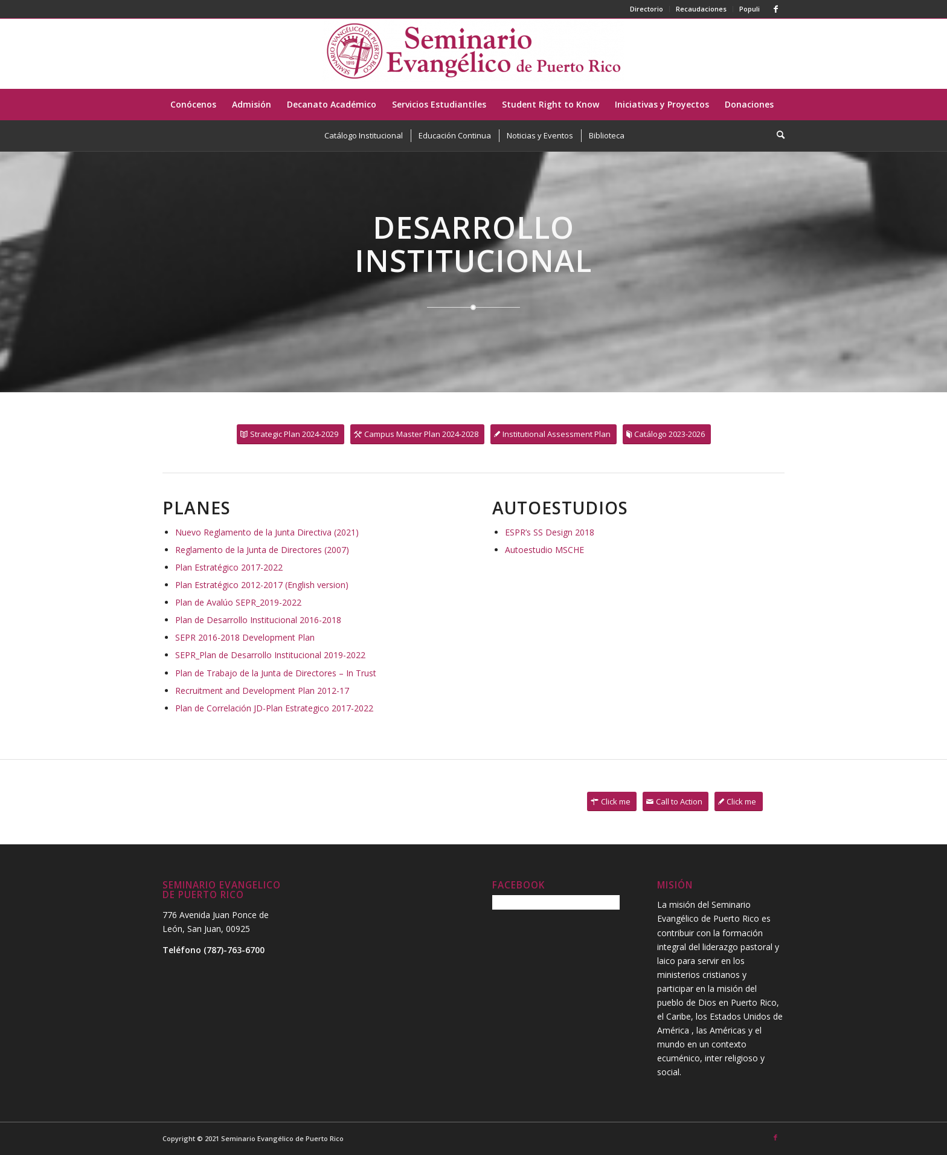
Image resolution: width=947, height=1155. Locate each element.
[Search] (777, 135)
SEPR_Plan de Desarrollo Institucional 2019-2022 (270, 655)
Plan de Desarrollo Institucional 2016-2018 (258, 620)
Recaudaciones (701, 8)
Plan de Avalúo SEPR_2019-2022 (238, 602)
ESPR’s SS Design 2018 (549, 532)
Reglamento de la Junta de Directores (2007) (262, 549)
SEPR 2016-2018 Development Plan (245, 637)
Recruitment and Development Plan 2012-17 (262, 690)
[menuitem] (647, 9)
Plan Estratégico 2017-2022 (229, 567)
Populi (749, 8)
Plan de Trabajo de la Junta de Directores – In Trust (275, 673)
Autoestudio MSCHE (544, 549)
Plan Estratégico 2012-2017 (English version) (261, 584)
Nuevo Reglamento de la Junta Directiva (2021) (267, 532)
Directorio (646, 8)
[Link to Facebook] (775, 9)
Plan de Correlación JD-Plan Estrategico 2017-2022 (274, 708)
